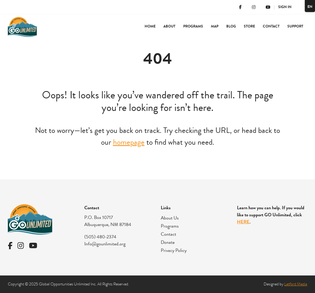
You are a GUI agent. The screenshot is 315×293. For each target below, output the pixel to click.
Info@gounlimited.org (105, 243)
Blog (231, 26)
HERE (243, 221)
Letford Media (295, 284)
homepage (129, 142)
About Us (170, 218)
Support (295, 26)
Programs (193, 26)
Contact (271, 26)
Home (150, 26)
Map (214, 26)
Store (249, 26)
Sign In (285, 7)
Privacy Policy (174, 250)
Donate (168, 242)
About (169, 26)
